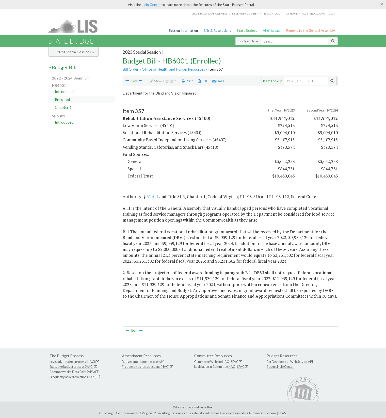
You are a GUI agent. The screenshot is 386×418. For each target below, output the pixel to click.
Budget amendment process (141, 362)
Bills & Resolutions (217, 30)
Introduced (64, 91)
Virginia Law (271, 30)
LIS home (292, 13)
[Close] (382, 4)
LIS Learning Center (245, 13)
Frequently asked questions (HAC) (145, 367)
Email (218, 81)
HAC (225, 362)
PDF (203, 81)
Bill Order (131, 69)
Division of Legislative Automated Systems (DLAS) (252, 413)
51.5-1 (152, 196)
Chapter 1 (63, 107)
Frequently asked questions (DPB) (72, 377)
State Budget (247, 30)
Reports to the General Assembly (310, 30)
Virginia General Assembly (209, 13)
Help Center (151, 4)
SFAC (234, 362)
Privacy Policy (272, 13)
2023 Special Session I (75, 52)
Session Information (183, 30)
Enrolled (62, 99)
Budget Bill (248, 41)
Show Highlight (163, 81)
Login (332, 13)
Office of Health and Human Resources (173, 69)
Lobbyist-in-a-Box (200, 407)
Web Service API (301, 362)
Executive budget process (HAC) (71, 367)
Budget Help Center (280, 367)
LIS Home (178, 407)
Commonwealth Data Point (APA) (72, 372)
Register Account (313, 13)
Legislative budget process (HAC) (72, 362)
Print (187, 81)
